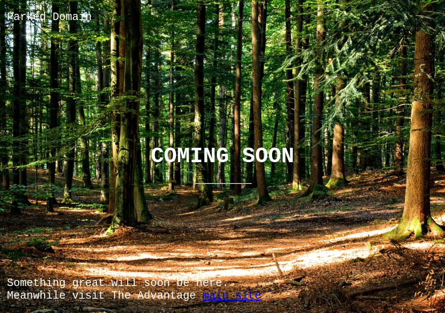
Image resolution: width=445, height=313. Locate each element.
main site (232, 296)
